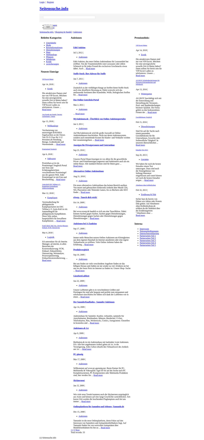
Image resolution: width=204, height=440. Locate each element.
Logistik (50, 237)
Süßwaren (51, 159)
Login (42, 2)
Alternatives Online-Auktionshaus (88, 171)
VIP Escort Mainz (47, 79)
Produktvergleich (81, 250)
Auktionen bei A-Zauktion (85, 223)
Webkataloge (51, 54)
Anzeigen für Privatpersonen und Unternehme (94, 145)
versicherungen (52, 64)
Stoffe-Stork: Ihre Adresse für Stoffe (89, 74)
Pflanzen (49, 57)
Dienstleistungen (53, 50)
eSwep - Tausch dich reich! (85, 197)
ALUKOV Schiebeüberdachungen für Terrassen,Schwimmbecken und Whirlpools (148, 82)
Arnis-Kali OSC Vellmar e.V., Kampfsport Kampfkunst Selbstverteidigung (51, 186)
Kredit (48, 62)
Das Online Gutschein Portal (86, 100)
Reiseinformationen (54, 47)
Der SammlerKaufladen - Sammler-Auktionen (93, 302)
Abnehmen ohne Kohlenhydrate (146, 185)
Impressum (144, 229)
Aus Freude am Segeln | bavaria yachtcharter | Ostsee (52, 115)
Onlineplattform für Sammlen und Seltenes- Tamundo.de (98, 406)
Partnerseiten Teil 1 (148, 236)
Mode (48, 45)
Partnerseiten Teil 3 (148, 240)
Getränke (145, 159)
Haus (48, 52)
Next (77, 430)
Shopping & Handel (63, 32)
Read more (46, 110)
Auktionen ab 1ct (81, 328)
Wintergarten (146, 94)
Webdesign (50, 59)
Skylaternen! (79, 380)
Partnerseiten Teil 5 (148, 245)
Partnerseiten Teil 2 (148, 238)
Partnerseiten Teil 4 (148, 243)
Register (50, 2)
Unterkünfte (51, 43)
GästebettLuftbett (81, 276)
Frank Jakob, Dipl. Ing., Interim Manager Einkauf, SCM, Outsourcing (55, 227)
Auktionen (77, 32)
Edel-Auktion (79, 47)
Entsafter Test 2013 (142, 150)
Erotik (50, 89)
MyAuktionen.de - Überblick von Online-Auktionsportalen (99, 119)
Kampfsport (52, 198)
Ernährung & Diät (148, 194)
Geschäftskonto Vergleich (144, 117)
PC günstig (78, 354)
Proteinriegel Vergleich (49, 149)
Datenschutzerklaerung (149, 233)
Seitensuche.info (54, 8)
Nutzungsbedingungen (149, 231)
